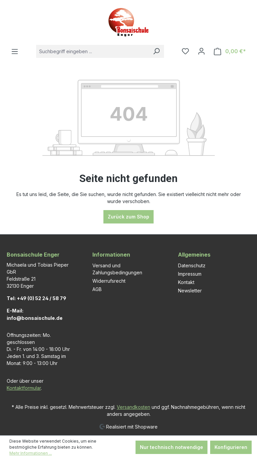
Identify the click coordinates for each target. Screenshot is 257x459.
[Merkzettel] (185, 51)
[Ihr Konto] (201, 51)
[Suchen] (156, 51)
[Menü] (15, 51)
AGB (97, 289)
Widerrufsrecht (108, 281)
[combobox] (92, 51)
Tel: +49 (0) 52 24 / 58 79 (36, 298)
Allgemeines (194, 254)
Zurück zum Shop (128, 216)
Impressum (189, 274)
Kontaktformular (24, 388)
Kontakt (186, 282)
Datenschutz (191, 265)
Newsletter (190, 290)
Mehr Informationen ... (30, 453)
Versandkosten (133, 407)
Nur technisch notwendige (171, 447)
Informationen (111, 254)
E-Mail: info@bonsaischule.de (35, 314)
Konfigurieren (231, 447)
